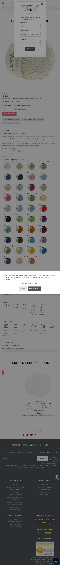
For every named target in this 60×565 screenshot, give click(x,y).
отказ (23, 288)
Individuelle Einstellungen (30, 283)
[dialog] (30, 282)
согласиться (34, 288)
